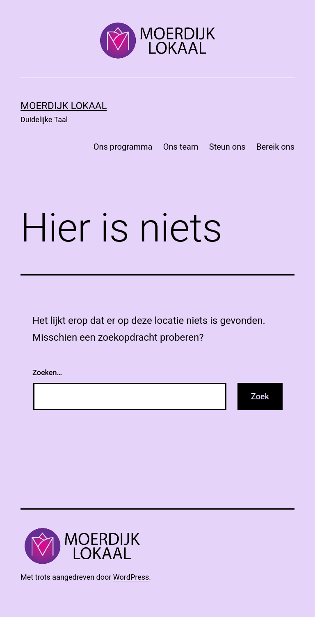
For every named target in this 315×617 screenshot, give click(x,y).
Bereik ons (275, 147)
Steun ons (227, 147)
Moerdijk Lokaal (64, 106)
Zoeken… (47, 372)
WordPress (131, 577)
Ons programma (123, 147)
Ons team (181, 147)
